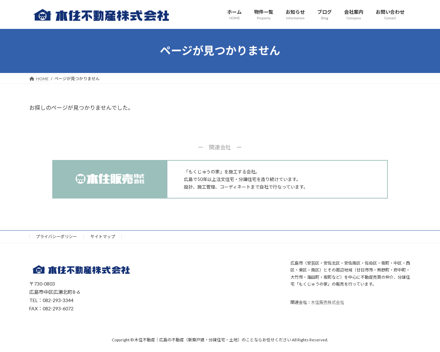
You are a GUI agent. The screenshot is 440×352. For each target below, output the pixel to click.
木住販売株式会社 (327, 302)
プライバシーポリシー (56, 236)
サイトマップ (102, 236)
